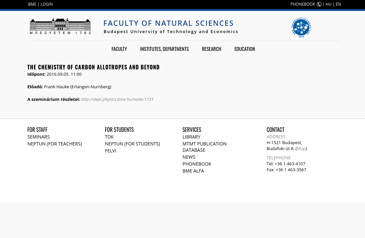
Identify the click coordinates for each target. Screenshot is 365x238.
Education (244, 48)
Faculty (119, 48)
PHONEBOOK (302, 4)
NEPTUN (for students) (132, 143)
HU (329, 4)
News (188, 157)
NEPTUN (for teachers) (54, 143)
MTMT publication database (204, 146)
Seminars (38, 137)
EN (338, 4)
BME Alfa (193, 171)
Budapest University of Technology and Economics (171, 31)
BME (32, 4)
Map (301, 148)
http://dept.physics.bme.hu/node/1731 (117, 99)
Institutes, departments (164, 48)
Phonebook (196, 164)
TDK (109, 137)
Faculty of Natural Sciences (168, 23)
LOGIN (47, 4)
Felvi (110, 150)
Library (191, 137)
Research (211, 48)
